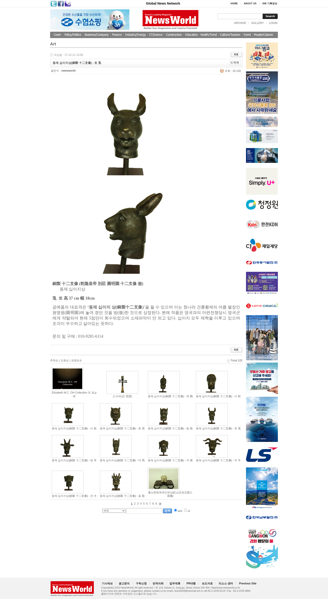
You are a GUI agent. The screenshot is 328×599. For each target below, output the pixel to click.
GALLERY (257, 23)
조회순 (65, 360)
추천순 (54, 360)
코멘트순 (76, 360)
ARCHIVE (240, 23)
